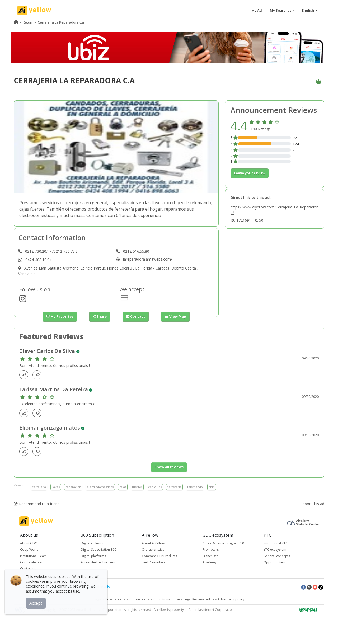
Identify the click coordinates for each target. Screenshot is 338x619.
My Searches (280, 10)
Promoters (211, 549)
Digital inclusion (92, 543)
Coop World (29, 549)
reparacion (73, 487)
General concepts (277, 556)
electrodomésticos (100, 487)
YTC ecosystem (275, 549)
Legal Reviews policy (199, 599)
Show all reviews (169, 467)
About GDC (28, 543)
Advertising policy (231, 599)
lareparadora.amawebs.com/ (147, 259)
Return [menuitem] (28, 22)
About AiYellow (153, 543)
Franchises (210, 556)
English (308, 10)
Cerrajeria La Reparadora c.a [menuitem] (61, 22)
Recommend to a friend (37, 503)
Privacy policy (115, 599)
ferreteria (174, 487)
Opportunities (274, 562)
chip (212, 487)
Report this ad (312, 503)
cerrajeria (39, 487)
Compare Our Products (159, 556)
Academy (210, 562)
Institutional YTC (276, 543)
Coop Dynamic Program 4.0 (223, 543)
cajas (122, 487)
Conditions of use (166, 599)
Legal (98, 599)
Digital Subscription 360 (98, 549)
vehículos (155, 487)
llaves (56, 487)
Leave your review (249, 173)
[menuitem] (16, 22)
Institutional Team (33, 556)
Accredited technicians (98, 562)
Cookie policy (139, 599)
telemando (195, 487)
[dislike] (38, 374)
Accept (36, 603)
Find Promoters (153, 562)
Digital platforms (93, 556)
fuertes (137, 487)
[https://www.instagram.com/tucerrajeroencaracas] (22, 300)
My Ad (256, 10)
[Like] (25, 374)
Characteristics (153, 549)
